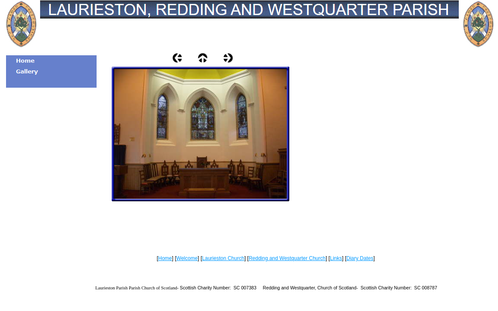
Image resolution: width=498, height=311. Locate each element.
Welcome (187, 258)
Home (165, 258)
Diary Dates (359, 258)
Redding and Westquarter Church (287, 258)
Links (336, 258)
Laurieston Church (223, 258)
